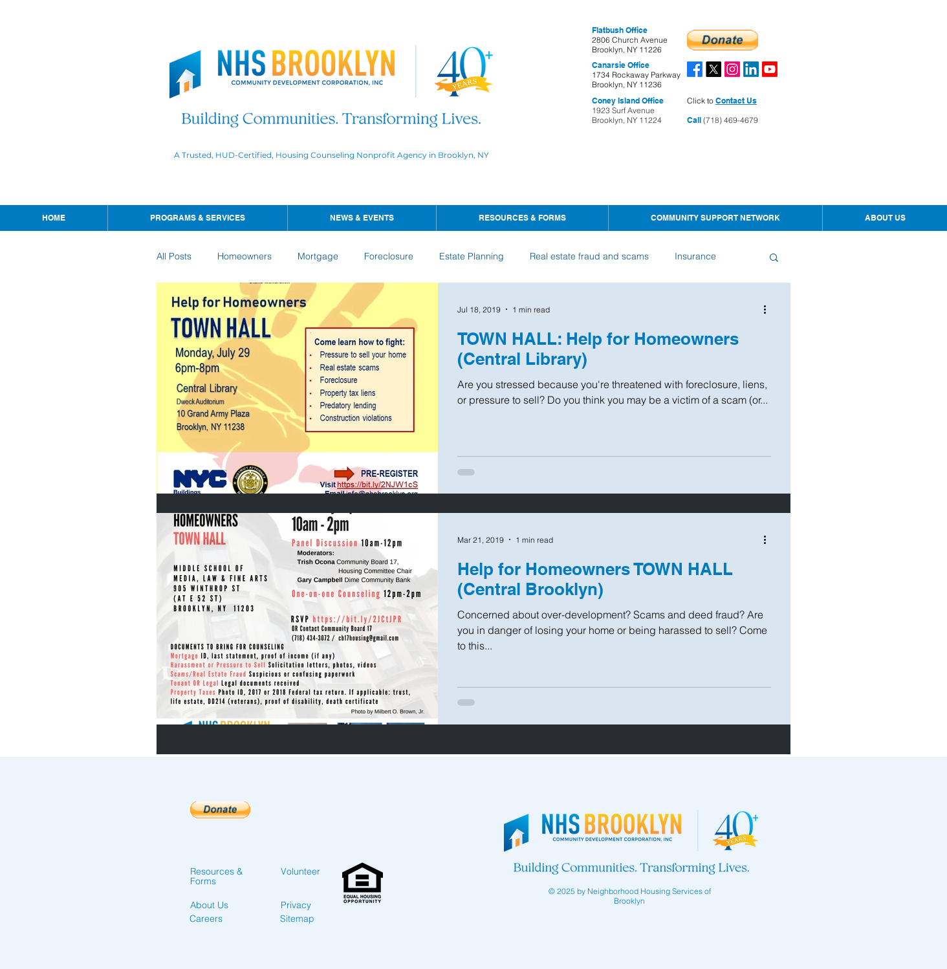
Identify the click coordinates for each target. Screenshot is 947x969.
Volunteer (300, 871)
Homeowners (244, 256)
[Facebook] (694, 69)
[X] (713, 69)
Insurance (695, 256)
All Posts (174, 256)
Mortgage (318, 256)
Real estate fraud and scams (589, 256)
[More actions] (769, 309)
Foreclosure (388, 256)
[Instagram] (732, 69)
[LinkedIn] (751, 69)
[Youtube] (770, 69)
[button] (361, 218)
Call (694, 120)
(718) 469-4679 (729, 120)
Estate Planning (471, 256)
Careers (206, 918)
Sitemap (297, 918)
